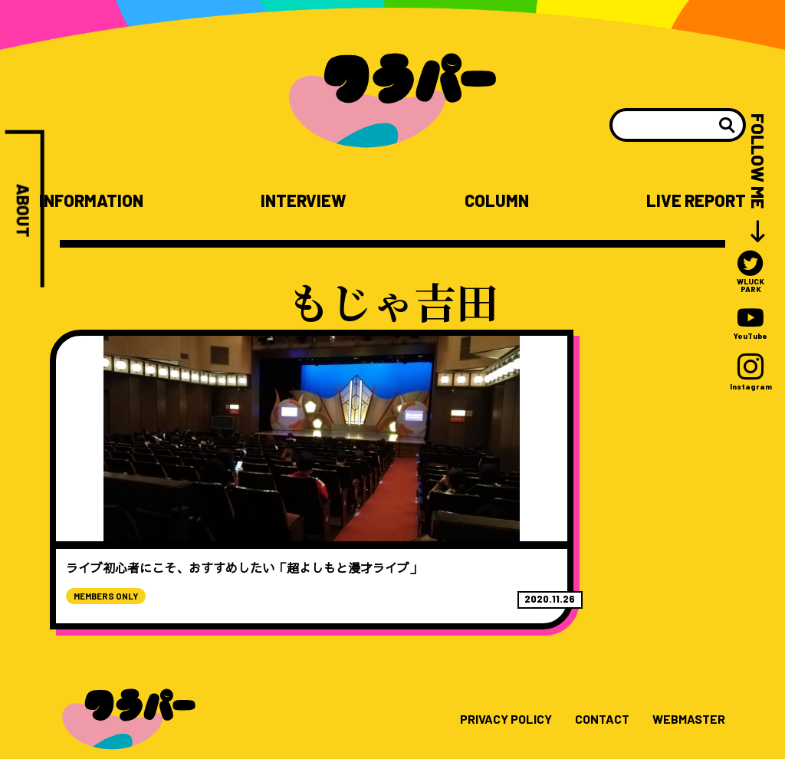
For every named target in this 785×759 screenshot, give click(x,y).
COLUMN (495, 200)
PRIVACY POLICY (485, 684)
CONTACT (589, 684)
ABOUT (23, 213)
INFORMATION (94, 200)
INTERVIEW (306, 200)
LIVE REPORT (693, 200)
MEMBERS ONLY (121, 559)
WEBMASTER (684, 684)
